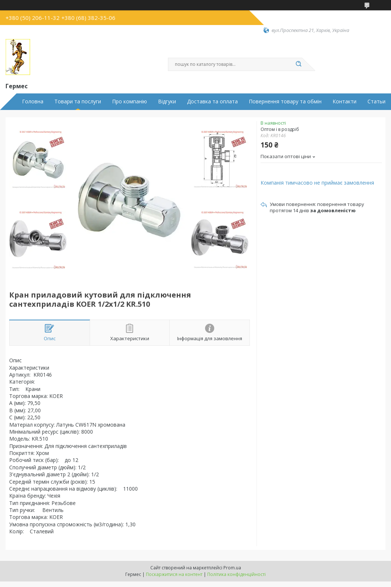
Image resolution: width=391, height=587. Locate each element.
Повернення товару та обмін (285, 101)
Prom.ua (232, 568)
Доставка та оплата (212, 101)
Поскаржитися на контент (174, 574)
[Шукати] (298, 64)
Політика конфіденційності (236, 574)
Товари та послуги (77, 101)
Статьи (376, 101)
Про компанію (129, 101)
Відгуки (167, 101)
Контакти (344, 101)
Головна (32, 101)
